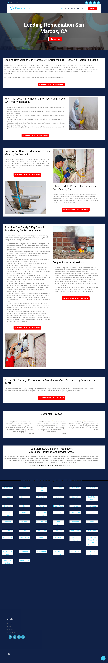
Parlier (41, 506)
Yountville (41, 497)
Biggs (8, 497)
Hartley (24, 488)
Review (67, 8)
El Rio (25, 531)
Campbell (24, 497)
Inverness (8, 522)
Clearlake (7, 506)
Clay (24, 506)
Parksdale (24, 522)
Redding (24, 551)
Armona (58, 497)
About (73, 8)
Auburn (58, 512)
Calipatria (58, 488)
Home (61, 8)
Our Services (81, 8)
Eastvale (75, 497)
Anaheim (75, 522)
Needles (58, 537)
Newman (92, 506)
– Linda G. (95, 430)
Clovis (24, 512)
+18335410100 (13, 3)
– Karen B (31, 434)
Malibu (75, 506)
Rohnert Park (7, 531)
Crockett (92, 488)
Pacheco (92, 522)
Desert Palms (58, 506)
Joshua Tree (24, 560)
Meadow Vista (41, 522)
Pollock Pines (41, 551)
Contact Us (92, 8)
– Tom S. (63, 434)
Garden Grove (75, 531)
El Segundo (7, 488)
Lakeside (58, 531)
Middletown (75, 551)
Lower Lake (75, 512)
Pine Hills (75, 488)
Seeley (41, 537)
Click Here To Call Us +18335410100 (51, 84)
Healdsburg (24, 537)
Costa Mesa (41, 531)
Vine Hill (92, 512)
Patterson (92, 531)
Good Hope (7, 537)
